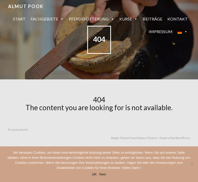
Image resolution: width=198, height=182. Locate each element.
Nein (102, 174)
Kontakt (177, 18)
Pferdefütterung (91, 19)
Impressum (160, 31)
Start (19, 18)
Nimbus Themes (147, 138)
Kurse (128, 19)
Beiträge (152, 18)
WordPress (182, 138)
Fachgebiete (47, 19)
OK (94, 174)
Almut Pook (25, 6)
